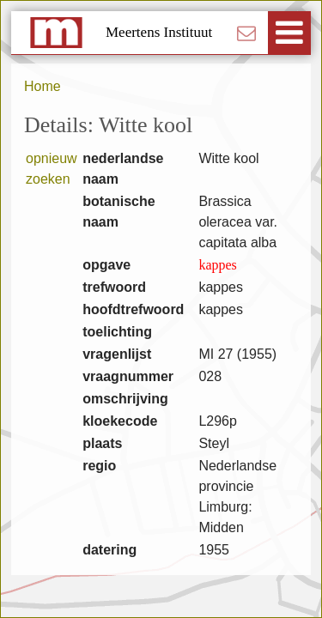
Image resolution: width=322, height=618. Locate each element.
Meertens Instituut (159, 32)
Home (42, 86)
